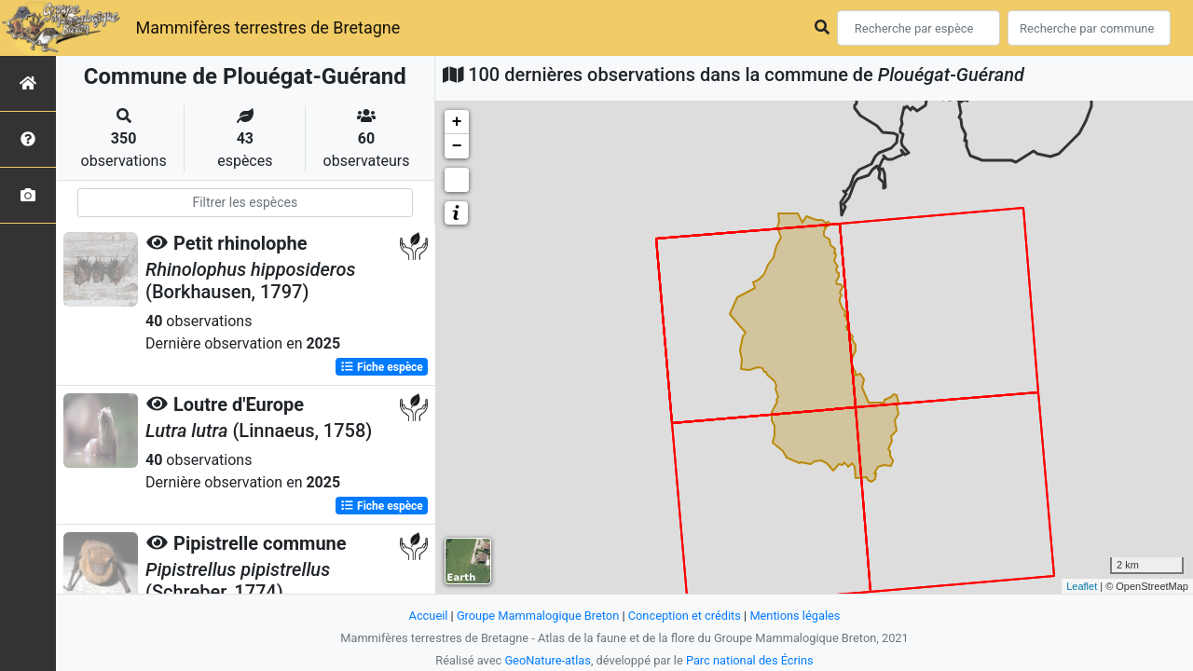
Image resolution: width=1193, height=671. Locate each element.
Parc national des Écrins (750, 660)
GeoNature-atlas (547, 660)
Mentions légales (794, 616)
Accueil (428, 616)
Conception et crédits (684, 616)
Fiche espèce (381, 367)
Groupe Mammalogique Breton (538, 616)
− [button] (457, 146)
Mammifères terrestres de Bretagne (267, 27)
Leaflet (1081, 586)
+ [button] (457, 122)
